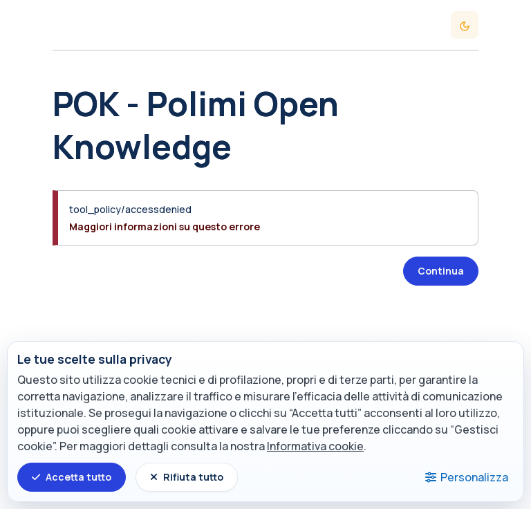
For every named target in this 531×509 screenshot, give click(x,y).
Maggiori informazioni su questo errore (164, 226)
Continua (441, 270)
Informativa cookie (315, 446)
